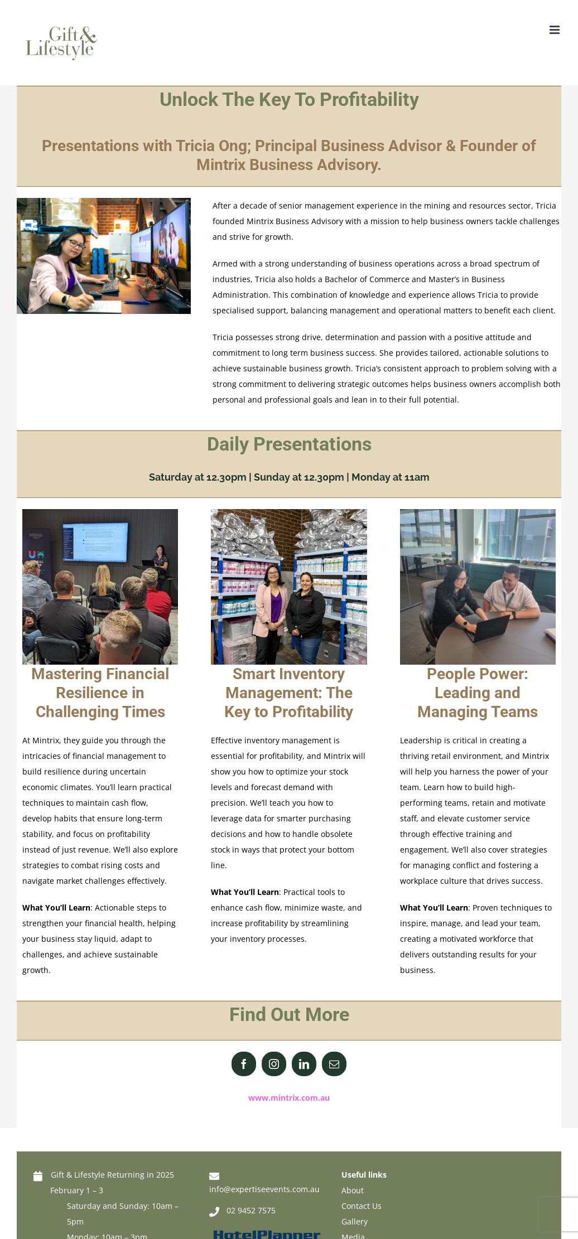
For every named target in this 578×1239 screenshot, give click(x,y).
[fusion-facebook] (244, 1064)
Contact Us (361, 1206)
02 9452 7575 (251, 1210)
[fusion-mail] (334, 1064)
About (352, 1190)
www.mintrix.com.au (289, 1097)
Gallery (354, 1221)
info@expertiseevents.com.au (264, 1189)
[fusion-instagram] (274, 1064)
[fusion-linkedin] (304, 1064)
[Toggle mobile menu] (555, 30)
